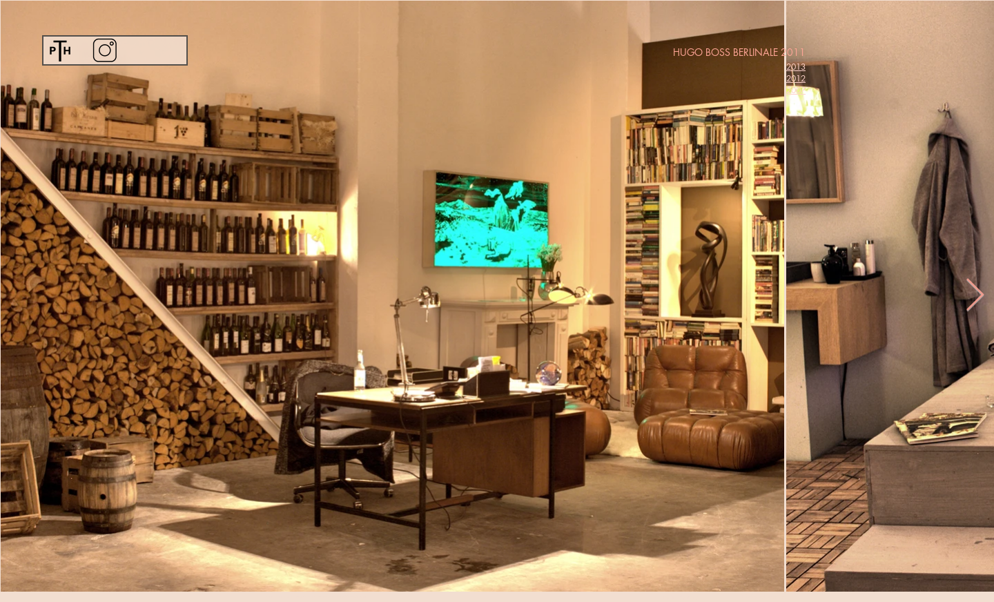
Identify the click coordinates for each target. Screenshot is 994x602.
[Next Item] (974, 295)
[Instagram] (104, 50)
